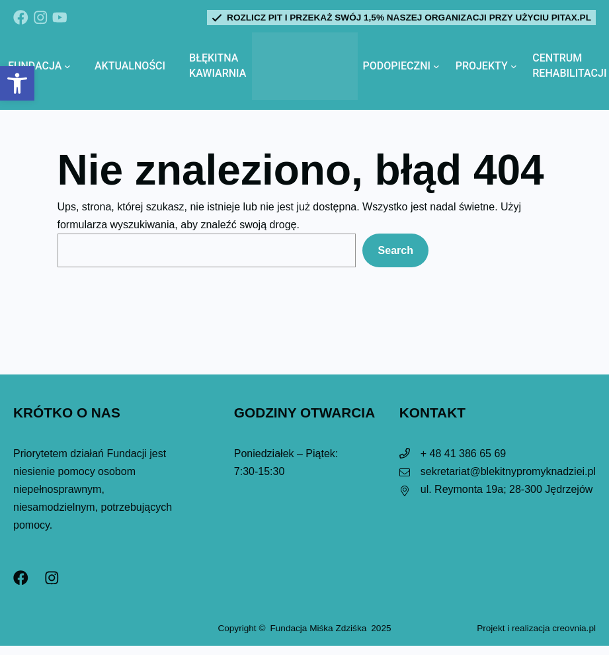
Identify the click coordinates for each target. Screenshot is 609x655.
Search (395, 250)
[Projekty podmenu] (513, 66)
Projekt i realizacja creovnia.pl (536, 628)
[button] (17, 83)
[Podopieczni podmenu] (436, 66)
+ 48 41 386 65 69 (463, 453)
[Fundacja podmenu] (67, 66)
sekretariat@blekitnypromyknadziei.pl (508, 471)
